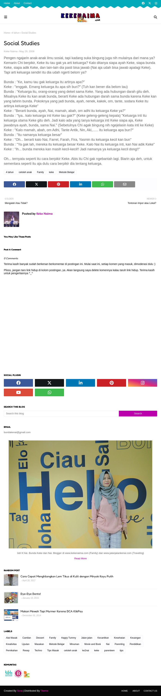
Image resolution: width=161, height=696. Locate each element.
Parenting (119, 644)
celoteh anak (25, 172)
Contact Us (150, 691)
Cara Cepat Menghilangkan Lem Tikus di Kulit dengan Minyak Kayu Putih (67, 576)
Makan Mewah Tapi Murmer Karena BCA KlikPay (52, 611)
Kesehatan (119, 637)
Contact (27, 3)
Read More (80, 558)
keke (51, 172)
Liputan (25, 644)
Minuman (74, 644)
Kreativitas (11, 644)
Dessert (40, 637)
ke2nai (85, 650)
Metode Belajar (67, 172)
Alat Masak (11, 637)
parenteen (109, 650)
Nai (107, 644)
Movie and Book (92, 644)
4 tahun (16, 32)
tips (121, 650)
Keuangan (135, 637)
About (17, 3)
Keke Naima (10, 51)
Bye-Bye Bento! (31, 594)
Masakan (39, 644)
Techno (38, 650)
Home (7, 3)
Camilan (26, 637)
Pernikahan (12, 650)
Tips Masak (53, 650)
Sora (19, 690)
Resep (26, 650)
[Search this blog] (61, 413)
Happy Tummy (68, 637)
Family (40, 172)
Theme (44, 690)
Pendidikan (135, 644)
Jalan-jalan (86, 637)
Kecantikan (103, 637)
